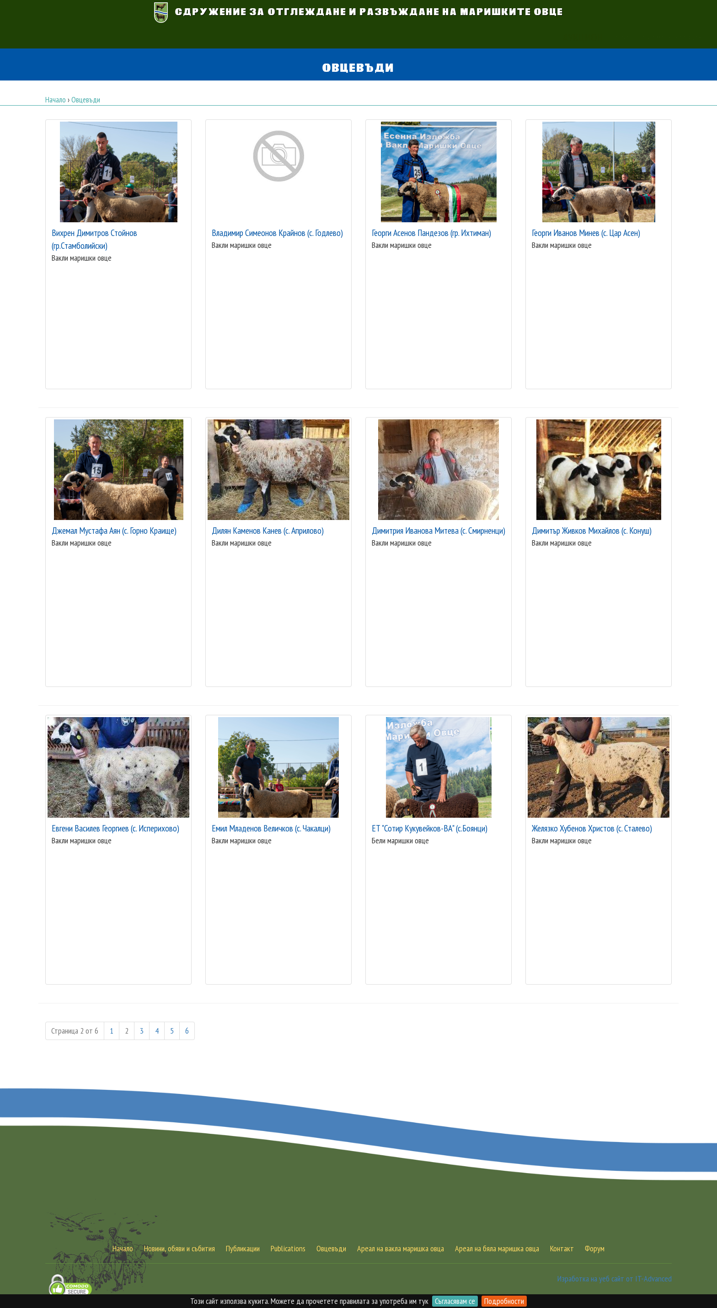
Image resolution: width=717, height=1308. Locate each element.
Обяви (410, 37)
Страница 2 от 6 (74, 1030)
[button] (519, 37)
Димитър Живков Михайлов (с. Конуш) (592, 530)
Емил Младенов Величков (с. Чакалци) (271, 828)
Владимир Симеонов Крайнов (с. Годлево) (277, 232)
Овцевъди (331, 1248)
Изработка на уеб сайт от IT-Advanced (614, 1278)
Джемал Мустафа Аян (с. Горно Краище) (114, 530)
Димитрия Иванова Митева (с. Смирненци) (438, 530)
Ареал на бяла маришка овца (497, 1248)
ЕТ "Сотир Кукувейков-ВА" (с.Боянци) (429, 828)
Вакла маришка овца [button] (266, 37)
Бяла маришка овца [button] (335, 37)
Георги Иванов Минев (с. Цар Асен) (586, 232)
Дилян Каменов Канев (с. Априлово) (268, 530)
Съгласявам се (455, 1301)
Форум (595, 1248)
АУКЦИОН (178, 37)
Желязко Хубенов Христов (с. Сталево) (592, 828)
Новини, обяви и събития (179, 1248)
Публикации (443, 37)
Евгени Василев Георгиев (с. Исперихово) (115, 828)
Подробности (504, 1301)
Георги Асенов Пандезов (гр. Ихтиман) (431, 232)
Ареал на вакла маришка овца (400, 1248)
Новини (383, 37)
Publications (288, 1248)
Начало (216, 37)
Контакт (479, 37)
